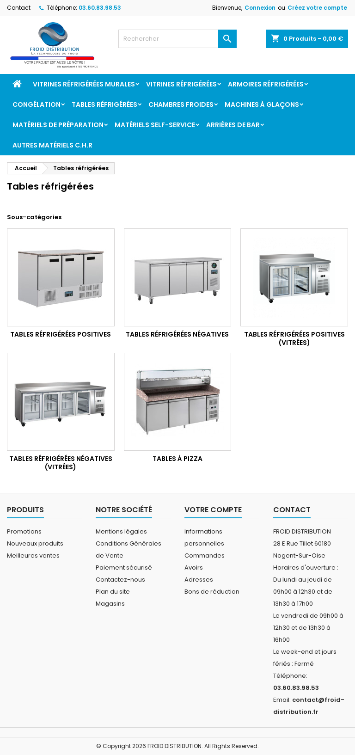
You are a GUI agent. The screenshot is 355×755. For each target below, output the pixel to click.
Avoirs (193, 567)
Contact (19, 8)
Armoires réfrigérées (266, 84)
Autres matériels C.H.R (52, 145)
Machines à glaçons (262, 104)
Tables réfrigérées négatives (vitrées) (60, 463)
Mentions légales (121, 531)
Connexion (260, 8)
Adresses (198, 579)
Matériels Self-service (155, 124)
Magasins (110, 603)
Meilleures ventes (33, 555)
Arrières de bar (233, 124)
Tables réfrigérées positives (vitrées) (294, 338)
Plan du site (113, 591)
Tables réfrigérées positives (60, 334)
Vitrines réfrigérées (181, 84)
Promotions (24, 531)
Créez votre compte (317, 8)
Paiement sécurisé (124, 567)
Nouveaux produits (35, 543)
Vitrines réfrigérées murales (84, 84)
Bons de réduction (211, 591)
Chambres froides (181, 104)
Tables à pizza (177, 458)
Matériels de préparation (58, 124)
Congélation (36, 104)
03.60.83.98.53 (100, 8)
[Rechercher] (177, 39)
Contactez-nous (120, 579)
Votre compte (213, 509)
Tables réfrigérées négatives (177, 334)
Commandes (204, 555)
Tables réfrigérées (104, 104)
